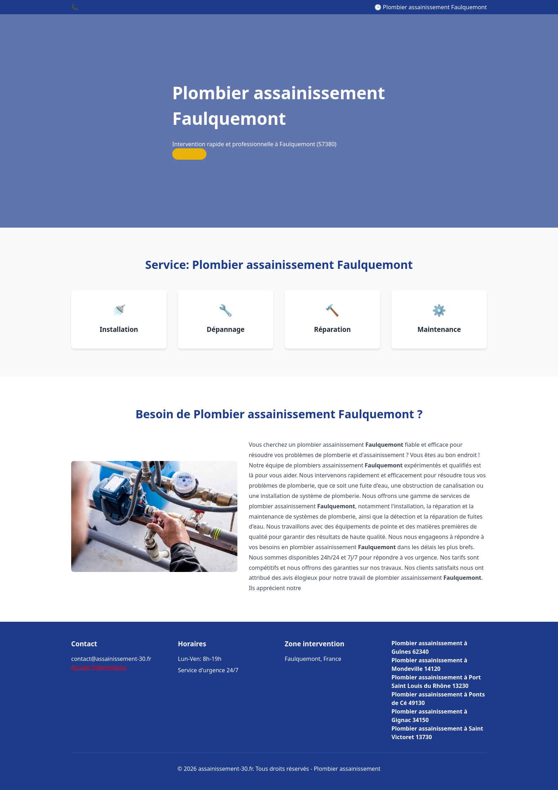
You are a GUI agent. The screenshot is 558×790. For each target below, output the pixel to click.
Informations (108, 667)
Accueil (80, 667)
